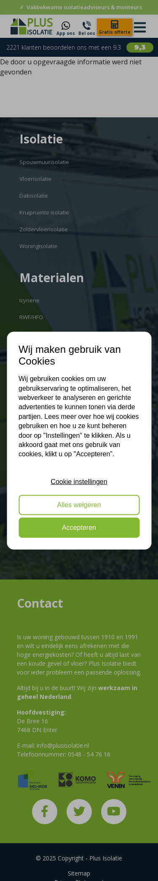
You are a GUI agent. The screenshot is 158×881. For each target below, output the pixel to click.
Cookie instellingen (79, 481)
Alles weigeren (79, 504)
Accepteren (79, 527)
